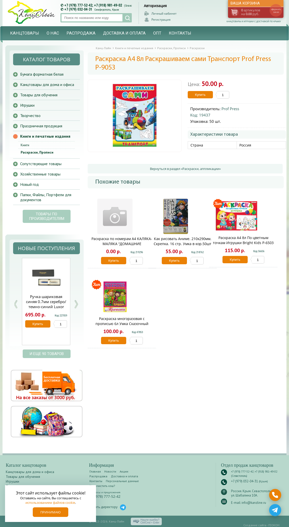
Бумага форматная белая (41, 74)
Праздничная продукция (41, 125)
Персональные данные (122, 481)
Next (76, 304)
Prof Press (230, 108)
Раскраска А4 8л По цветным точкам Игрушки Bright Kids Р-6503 (243, 240)
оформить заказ (276, 10)
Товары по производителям (46, 216)
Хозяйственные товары (40, 174)
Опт (157, 33)
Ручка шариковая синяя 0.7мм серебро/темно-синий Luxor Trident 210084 (46, 304)
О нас (53, 33)
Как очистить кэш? (102, 486)
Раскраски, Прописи (37, 152)
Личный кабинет (164, 13)
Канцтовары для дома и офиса (47, 84)
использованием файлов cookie (50, 502)
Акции (124, 471)
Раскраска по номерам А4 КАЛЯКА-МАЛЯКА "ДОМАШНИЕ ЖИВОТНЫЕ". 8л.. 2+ (121, 243)
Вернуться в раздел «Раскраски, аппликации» (185, 168)
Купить (200, 95)
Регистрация (161, 19)
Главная (95, 471)
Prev (15, 304)
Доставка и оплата (124, 33)
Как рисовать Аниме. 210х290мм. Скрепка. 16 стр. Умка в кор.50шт (182, 241)
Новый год (29, 184)
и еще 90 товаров (46, 354)
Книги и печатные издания (45, 136)
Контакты (180, 33)
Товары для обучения (38, 94)
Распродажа (81, 33)
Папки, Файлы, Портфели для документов (45, 197)
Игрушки (27, 105)
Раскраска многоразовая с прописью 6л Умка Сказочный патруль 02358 (121, 323)
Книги (25, 145)
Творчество (30, 115)
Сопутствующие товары (40, 163)
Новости (110, 471)
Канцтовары (24, 33)
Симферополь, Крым (106, 9)
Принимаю (50, 512)
